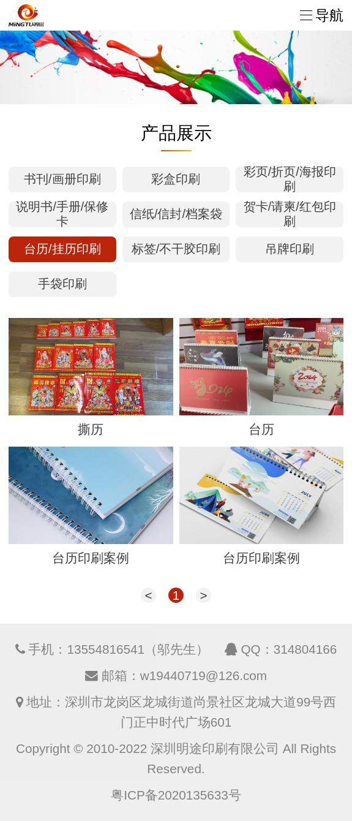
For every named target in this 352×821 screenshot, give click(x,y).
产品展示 (176, 133)
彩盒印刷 (175, 179)
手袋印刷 (62, 283)
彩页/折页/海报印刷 (290, 179)
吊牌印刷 (289, 248)
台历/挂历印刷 (62, 248)
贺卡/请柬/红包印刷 (290, 214)
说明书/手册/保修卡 (62, 214)
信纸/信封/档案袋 (176, 214)
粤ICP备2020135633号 (176, 795)
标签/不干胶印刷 (176, 248)
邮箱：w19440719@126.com (184, 675)
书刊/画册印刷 (62, 179)
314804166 (305, 649)
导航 (321, 15)
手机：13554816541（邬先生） (118, 649)
